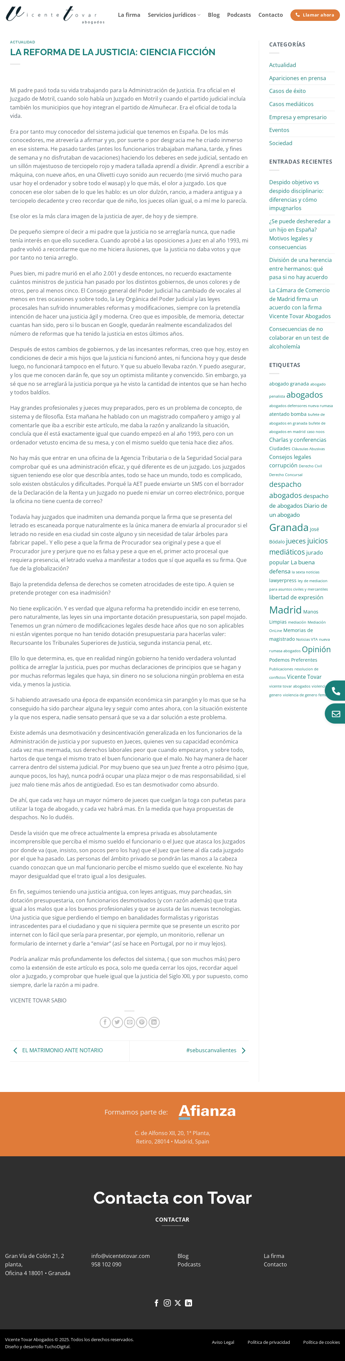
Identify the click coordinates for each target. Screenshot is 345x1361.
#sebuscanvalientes (217, 1050)
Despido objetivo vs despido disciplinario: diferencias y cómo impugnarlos (296, 195)
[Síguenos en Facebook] (156, 1303)
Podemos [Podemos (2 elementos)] (279, 660)
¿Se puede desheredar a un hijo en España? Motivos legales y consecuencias (300, 234)
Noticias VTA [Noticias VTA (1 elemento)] (307, 639)
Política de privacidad (269, 1342)
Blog (214, 15)
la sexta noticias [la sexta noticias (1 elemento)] (305, 572)
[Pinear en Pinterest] (141, 1022)
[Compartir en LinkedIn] (154, 1022)
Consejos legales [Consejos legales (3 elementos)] (290, 457)
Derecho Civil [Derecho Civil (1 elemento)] (310, 466)
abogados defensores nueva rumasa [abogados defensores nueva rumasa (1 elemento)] (301, 405)
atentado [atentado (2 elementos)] (279, 414)
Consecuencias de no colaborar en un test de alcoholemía (299, 337)
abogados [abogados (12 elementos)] (304, 394)
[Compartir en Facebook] (105, 1022)
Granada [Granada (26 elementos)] (289, 527)
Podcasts (239, 15)
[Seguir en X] (177, 1303)
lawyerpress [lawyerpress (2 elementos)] (282, 580)
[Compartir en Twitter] (117, 1022)
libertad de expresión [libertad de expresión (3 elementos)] (296, 597)
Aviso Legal (223, 1342)
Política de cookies (321, 1342)
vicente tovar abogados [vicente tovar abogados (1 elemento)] (289, 686)
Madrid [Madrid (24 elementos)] (285, 609)
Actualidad (22, 42)
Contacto (270, 15)
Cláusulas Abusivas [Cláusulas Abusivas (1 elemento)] (308, 448)
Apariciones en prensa (297, 78)
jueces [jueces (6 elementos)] (296, 540)
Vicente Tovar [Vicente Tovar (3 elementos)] (304, 676)
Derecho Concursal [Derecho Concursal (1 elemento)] (286, 474)
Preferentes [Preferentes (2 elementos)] (304, 660)
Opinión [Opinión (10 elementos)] (316, 649)
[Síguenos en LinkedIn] (188, 1303)
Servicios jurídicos (174, 15)
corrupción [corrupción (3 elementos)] (283, 465)
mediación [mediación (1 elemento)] (297, 622)
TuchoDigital (56, 1346)
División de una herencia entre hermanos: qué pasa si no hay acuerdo (300, 268)
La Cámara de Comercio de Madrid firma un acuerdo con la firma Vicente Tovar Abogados (300, 303)
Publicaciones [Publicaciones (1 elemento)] (281, 669)
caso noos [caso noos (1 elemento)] (315, 431)
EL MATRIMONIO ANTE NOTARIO (56, 1050)
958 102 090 (106, 1264)
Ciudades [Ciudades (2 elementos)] (279, 448)
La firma (129, 15)
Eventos (279, 130)
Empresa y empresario (298, 117)
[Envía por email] (129, 1022)
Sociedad (280, 143)
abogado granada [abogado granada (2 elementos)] (289, 383)
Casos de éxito (287, 91)
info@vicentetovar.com (120, 1256)
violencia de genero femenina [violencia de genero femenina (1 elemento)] (309, 695)
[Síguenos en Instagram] (167, 1303)
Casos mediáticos (291, 104)
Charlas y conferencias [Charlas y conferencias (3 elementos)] (297, 439)
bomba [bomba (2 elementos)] (299, 414)
